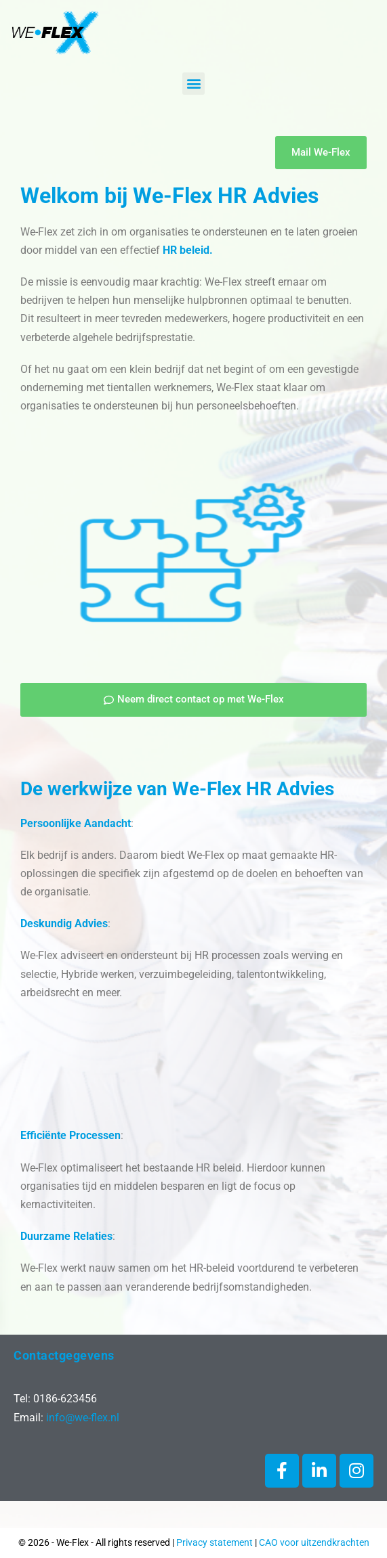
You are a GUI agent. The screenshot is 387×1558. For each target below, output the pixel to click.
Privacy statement (214, 1542)
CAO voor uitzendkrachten (314, 1542)
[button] (193, 83)
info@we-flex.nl (82, 1417)
